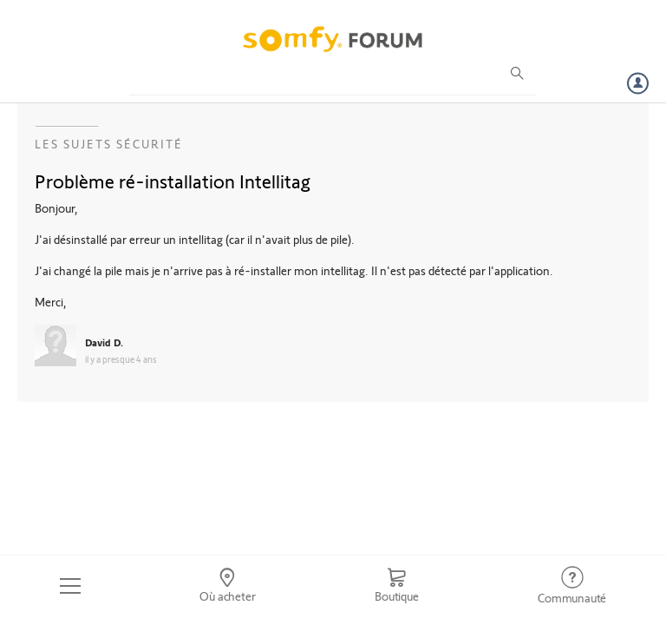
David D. (104, 342)
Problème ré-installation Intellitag (172, 180)
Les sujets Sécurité (109, 143)
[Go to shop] (396, 586)
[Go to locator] (228, 586)
